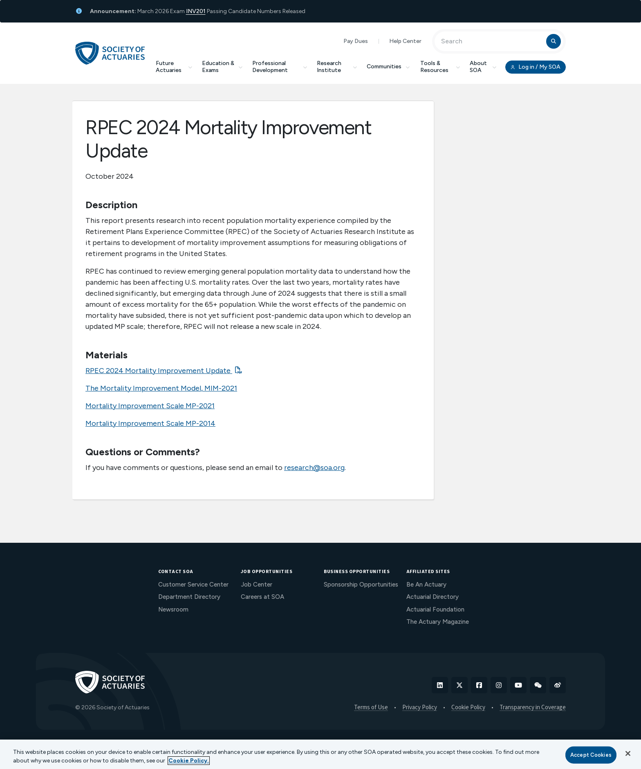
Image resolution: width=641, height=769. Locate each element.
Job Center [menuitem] (256, 584)
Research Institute (337, 67)
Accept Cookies (591, 755)
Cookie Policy (468, 707)
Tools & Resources (440, 67)
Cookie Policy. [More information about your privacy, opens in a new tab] (188, 760)
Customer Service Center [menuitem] (193, 584)
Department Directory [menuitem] (189, 596)
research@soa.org (314, 467)
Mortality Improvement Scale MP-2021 (150, 405)
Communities (389, 66)
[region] (320, 754)
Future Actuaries (174, 67)
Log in (535, 67)
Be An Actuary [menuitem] (426, 584)
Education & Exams (222, 67)
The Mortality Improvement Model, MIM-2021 (161, 388)
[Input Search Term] (491, 41)
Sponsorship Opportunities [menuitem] (361, 584)
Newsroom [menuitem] (173, 609)
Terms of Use (371, 707)
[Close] (628, 753)
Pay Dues (355, 41)
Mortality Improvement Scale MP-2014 (150, 423)
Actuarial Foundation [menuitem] (435, 609)
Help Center (405, 41)
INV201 (196, 11)
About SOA (483, 67)
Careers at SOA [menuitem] (262, 596)
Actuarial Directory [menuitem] (432, 596)
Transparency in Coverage (533, 707)
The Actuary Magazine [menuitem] (437, 621)
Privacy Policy (419, 707)
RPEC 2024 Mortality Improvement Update (158, 370)
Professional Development (279, 67)
